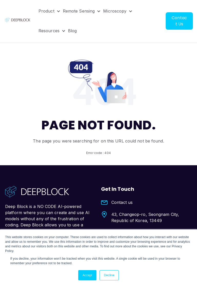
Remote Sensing (79, 11)
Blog (72, 31)
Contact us (122, 202)
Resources (49, 31)
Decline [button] (109, 275)
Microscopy (115, 11)
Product (46, 11)
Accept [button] (87, 275)
